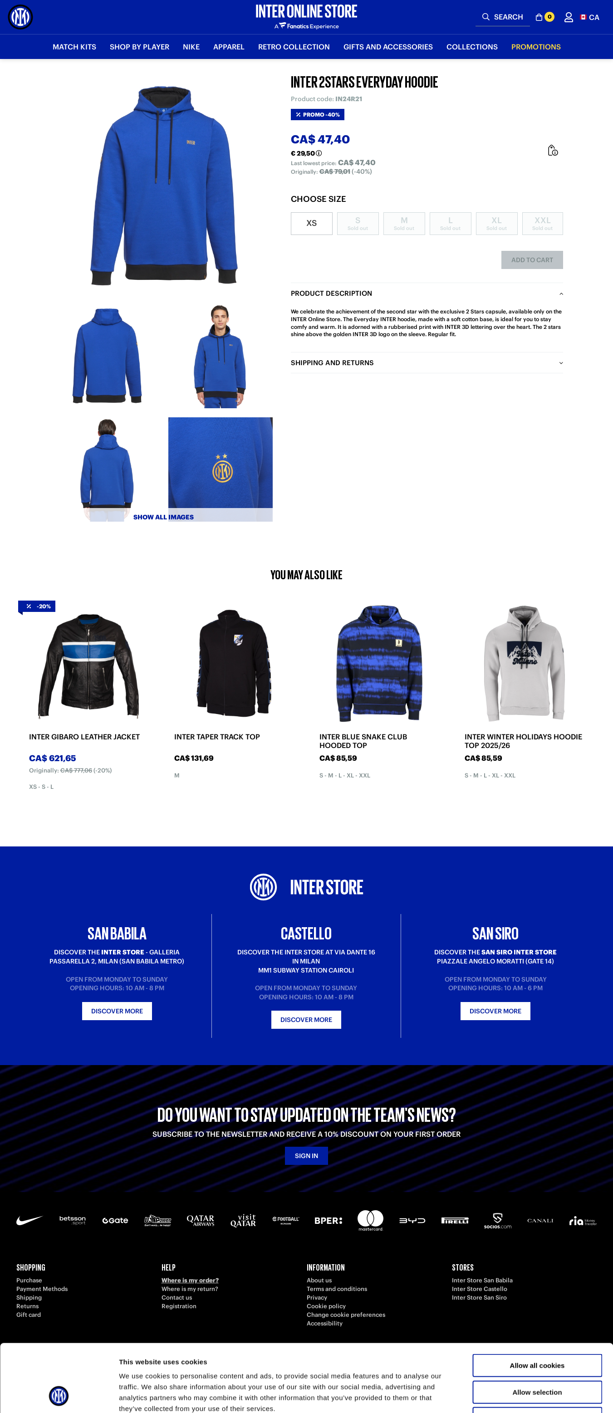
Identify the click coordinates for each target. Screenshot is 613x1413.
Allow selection (537, 1329)
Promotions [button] (536, 46)
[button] (589, 17)
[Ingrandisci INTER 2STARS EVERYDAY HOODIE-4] (220, 469)
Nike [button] (191, 46)
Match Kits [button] (74, 46)
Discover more (117, 1011)
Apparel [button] (229, 46)
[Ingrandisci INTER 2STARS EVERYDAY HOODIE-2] (220, 356)
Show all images (163, 517)
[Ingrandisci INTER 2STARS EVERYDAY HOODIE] (164, 186)
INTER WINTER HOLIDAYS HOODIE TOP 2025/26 (523, 741)
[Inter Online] (20, 17)
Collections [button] (472, 46)
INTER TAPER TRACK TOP (217, 737)
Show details (476, 1395)
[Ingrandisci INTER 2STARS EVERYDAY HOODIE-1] (107, 356)
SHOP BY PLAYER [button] (139, 46)
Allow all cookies (537, 1302)
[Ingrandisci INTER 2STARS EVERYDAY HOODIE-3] (107, 469)
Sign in (306, 1156)
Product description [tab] (331, 293)
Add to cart (532, 260)
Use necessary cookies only (537, 1355)
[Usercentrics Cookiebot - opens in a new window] (58, 1395)
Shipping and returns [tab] (332, 362)
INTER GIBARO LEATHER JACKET (84, 737)
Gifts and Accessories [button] (388, 46)
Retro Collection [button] (294, 46)
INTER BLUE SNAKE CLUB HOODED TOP (363, 741)
